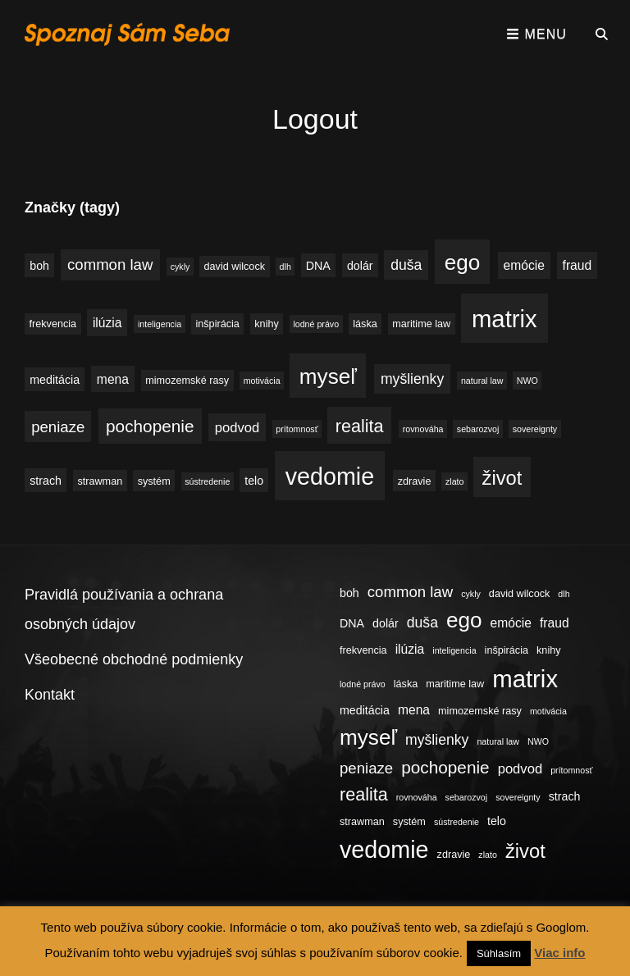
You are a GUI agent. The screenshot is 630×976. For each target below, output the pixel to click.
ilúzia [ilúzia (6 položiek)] (107, 323)
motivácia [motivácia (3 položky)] (262, 380)
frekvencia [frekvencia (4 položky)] (53, 324)
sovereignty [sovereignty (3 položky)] (535, 429)
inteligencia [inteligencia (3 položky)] (159, 324)
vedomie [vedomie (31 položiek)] (330, 476)
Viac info (559, 953)
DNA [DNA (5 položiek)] (318, 265)
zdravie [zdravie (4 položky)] (414, 481)
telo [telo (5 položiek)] (253, 480)
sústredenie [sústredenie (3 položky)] (207, 481)
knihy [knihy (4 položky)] (266, 324)
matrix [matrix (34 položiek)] (504, 318)
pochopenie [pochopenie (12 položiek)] (150, 426)
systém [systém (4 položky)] (154, 481)
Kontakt (50, 694)
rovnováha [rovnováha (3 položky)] (423, 429)
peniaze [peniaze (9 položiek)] (57, 427)
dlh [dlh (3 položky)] (285, 266)
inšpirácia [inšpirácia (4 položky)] (217, 324)
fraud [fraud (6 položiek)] (577, 265)
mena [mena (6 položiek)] (113, 379)
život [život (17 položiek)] (502, 478)
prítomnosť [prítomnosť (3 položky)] (296, 429)
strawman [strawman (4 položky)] (99, 481)
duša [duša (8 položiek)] (406, 265)
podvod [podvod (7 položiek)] (237, 428)
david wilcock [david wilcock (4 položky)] (234, 266)
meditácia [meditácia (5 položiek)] (55, 379)
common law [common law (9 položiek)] (110, 264)
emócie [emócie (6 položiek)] (524, 265)
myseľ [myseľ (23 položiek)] (328, 376)
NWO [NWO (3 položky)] (527, 380)
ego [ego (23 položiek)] (463, 262)
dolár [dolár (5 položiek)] (360, 265)
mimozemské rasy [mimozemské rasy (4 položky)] (187, 380)
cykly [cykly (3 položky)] (180, 266)
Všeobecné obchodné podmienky (134, 659)
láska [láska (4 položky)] (365, 324)
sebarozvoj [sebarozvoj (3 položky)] (478, 429)
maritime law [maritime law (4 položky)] (421, 324)
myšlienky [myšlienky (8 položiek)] (412, 379)
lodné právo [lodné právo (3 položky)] (316, 324)
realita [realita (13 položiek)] (360, 426)
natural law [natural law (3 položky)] (482, 380)
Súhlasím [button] (499, 953)
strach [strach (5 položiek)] (46, 480)
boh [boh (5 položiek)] (39, 265)
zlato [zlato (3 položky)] (454, 481)
